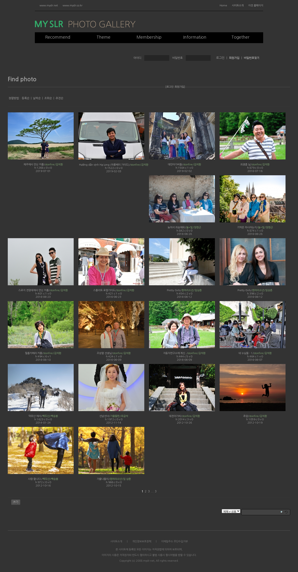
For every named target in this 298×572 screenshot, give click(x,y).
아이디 (137, 58)
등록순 (25, 98)
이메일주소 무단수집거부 (174, 541)
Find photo (22, 79)
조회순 (48, 98)
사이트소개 (238, 5)
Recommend (57, 37)
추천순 (59, 98)
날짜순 (37, 98)
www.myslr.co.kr (72, 5)
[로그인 (169, 87)
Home (223, 5)
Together (240, 37)
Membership (149, 37)
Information (194, 37)
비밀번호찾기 (251, 58)
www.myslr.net (49, 5)
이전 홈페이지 (255, 5)
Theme (103, 37)
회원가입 (234, 58)
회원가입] (180, 87)
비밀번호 (177, 58)
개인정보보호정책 (141, 541)
